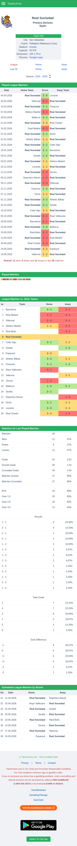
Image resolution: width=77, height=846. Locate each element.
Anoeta (33, 47)
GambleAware (38, 790)
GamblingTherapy (38, 795)
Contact (52, 763)
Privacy (25, 763)
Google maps (36, 57)
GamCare (38, 800)
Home (39, 64)
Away (64, 64)
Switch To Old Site (38, 839)
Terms (38, 763)
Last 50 (13, 69)
